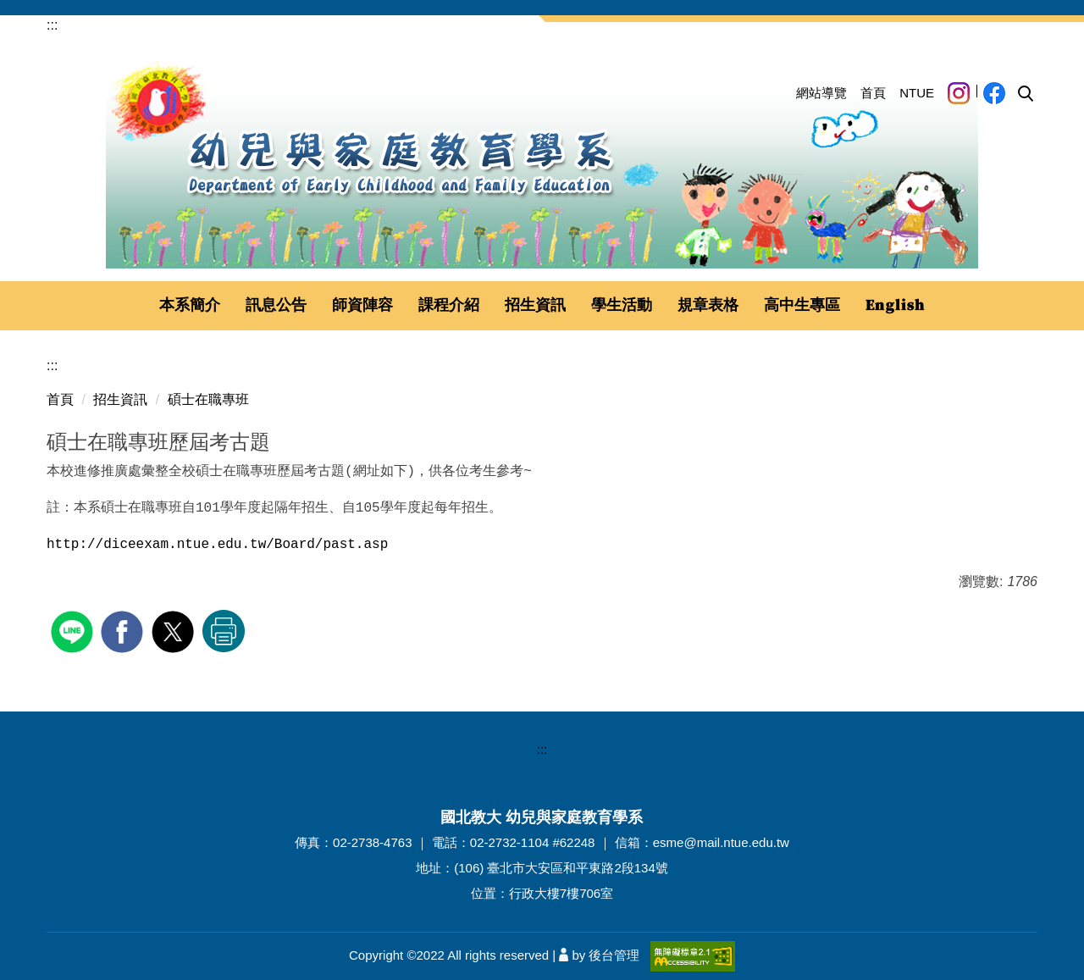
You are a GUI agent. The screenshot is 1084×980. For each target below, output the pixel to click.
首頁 (873, 93)
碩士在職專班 (208, 399)
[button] (1025, 94)
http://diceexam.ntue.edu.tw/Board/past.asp (217, 544)
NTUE (916, 93)
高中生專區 (802, 304)
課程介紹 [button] (448, 304)
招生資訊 (120, 399)
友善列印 (223, 631)
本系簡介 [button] (189, 304)
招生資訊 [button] (535, 304)
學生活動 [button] (621, 304)
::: (52, 25)
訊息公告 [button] (276, 304)
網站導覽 (821, 93)
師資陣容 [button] (362, 304)
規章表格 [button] (708, 304)
